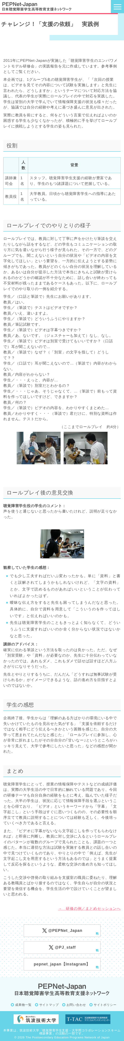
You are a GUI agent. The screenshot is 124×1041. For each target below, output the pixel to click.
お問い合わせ (76, 1005)
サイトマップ (49, 1005)
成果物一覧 (23, 1005)
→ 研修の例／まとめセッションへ (89, 909)
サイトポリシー (105, 1005)
